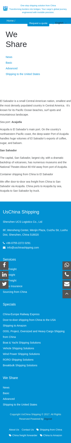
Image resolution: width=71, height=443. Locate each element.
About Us (14, 429)
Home (10, 20)
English (59, 22)
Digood (48, 418)
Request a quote (38, 23)
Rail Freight (9, 280)
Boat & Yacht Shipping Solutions (22, 342)
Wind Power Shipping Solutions (21, 353)
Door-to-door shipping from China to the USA (29, 319)
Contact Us (28, 429)
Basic (9, 62)
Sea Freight (9, 269)
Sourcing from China (15, 291)
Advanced (11, 68)
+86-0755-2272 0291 (18, 243)
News (9, 57)
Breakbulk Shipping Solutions (20, 365)
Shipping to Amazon (15, 325)
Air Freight (9, 274)
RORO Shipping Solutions (18, 359)
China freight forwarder (23, 435)
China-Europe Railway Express (21, 314)
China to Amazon (51, 435)
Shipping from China (49, 429)
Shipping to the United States (23, 74)
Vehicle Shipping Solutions (18, 348)
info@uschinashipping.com (23, 247)
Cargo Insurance (13, 286)
